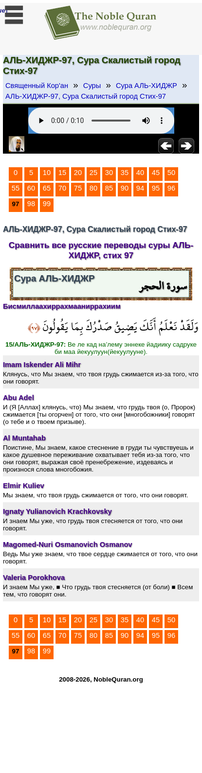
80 (93, 188)
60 (31, 188)
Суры (92, 85)
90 (125, 188)
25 (93, 172)
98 (31, 204)
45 (156, 172)
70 (62, 188)
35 (125, 172)
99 (47, 204)
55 (15, 188)
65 (47, 188)
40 (140, 172)
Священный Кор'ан (36, 85)
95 (156, 188)
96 (171, 188)
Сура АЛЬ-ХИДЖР (146, 85)
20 (78, 172)
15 (62, 172)
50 (171, 172)
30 (109, 172)
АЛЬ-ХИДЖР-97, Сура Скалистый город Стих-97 (85, 96)
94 (140, 188)
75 (78, 188)
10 (47, 172)
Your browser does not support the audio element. (101, 120)
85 (109, 188)
